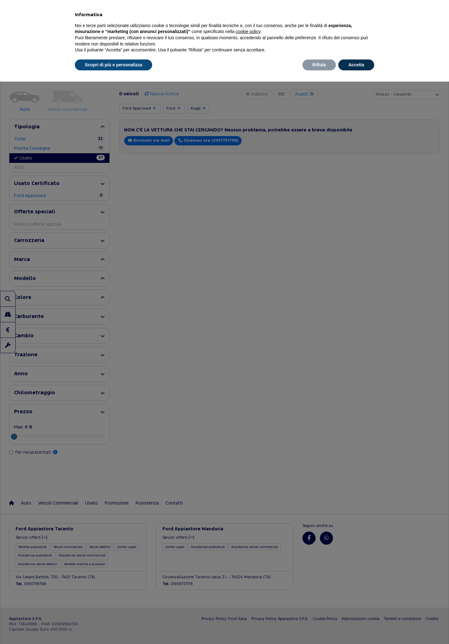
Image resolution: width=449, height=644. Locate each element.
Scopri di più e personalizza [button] (113, 64)
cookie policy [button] (248, 31)
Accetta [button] (356, 64)
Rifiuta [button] (319, 64)
